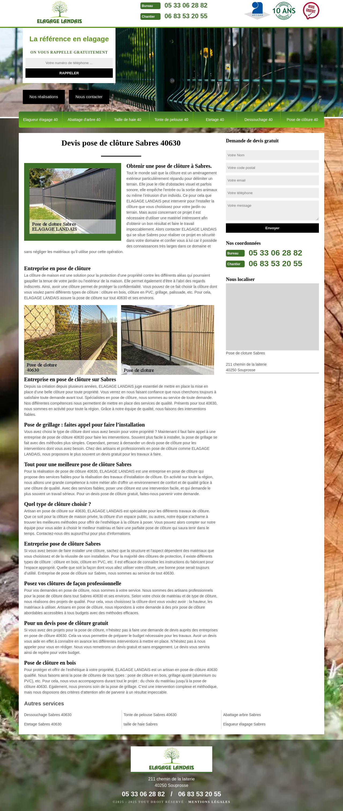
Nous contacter (89, 96)
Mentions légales (209, 802)
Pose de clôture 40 (302, 119)
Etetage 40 (215, 119)
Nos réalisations (43, 96)
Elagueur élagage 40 (40, 119)
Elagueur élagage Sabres (244, 724)
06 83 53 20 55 (186, 16)
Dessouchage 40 (258, 119)
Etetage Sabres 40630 (42, 724)
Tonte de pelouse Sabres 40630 (150, 715)
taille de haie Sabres (141, 724)
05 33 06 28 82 (186, 5)
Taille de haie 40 (127, 119)
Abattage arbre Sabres (242, 715)
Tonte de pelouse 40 (171, 119)
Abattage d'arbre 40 (84, 119)
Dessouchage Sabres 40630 (48, 715)
